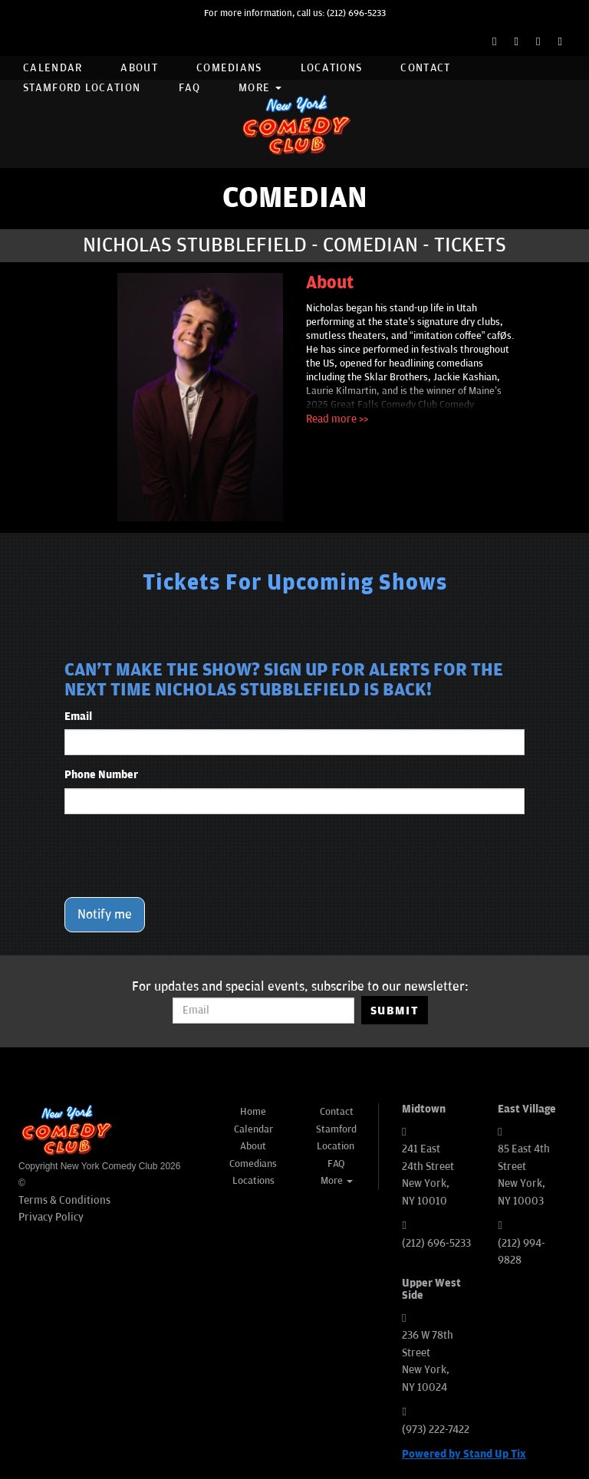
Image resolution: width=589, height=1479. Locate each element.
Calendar (52, 67)
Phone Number (101, 774)
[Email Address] (263, 1011)
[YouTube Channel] (560, 41)
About (139, 67)
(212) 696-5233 (356, 13)
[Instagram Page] (538, 41)
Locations (332, 67)
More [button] (260, 87)
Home (253, 1112)
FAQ (189, 87)
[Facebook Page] (494, 41)
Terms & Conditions (64, 1200)
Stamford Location (81, 87)
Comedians (229, 67)
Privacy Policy (51, 1217)
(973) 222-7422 (435, 1429)
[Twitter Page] (516, 41)
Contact (425, 67)
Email (78, 716)
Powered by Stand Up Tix (464, 1454)
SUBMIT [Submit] (394, 1010)
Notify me (104, 914)
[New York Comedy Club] (294, 123)
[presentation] (181, 856)
